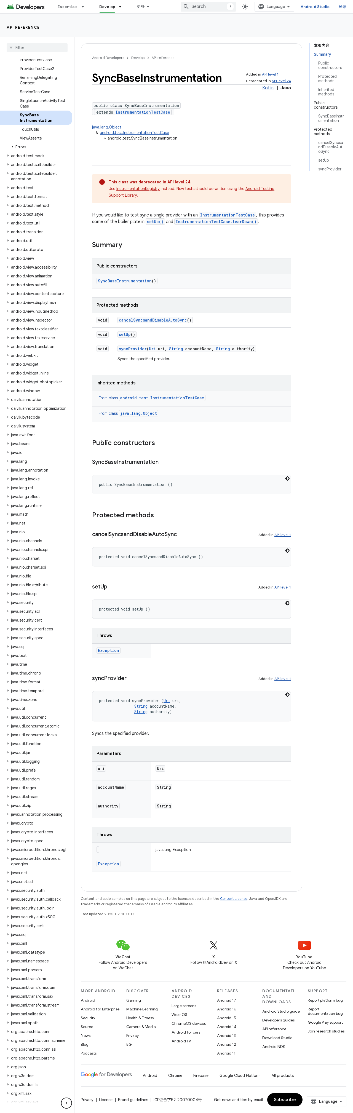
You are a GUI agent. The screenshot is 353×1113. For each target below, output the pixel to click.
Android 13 (226, 1035)
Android (88, 1000)
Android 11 (226, 1053)
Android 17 (226, 1000)
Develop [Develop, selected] (107, 6)
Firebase (200, 1075)
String (176, 348)
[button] (36, 147)
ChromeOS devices (189, 1023)
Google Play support (325, 1022)
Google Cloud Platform (240, 1075)
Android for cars (186, 1032)
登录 (343, 6)
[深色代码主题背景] (287, 478)
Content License (233, 898)
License (106, 1100)
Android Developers (108, 57)
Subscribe (285, 1100)
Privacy (132, 1035)
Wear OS (179, 1014)
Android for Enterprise (100, 1009)
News (85, 1035)
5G (129, 1044)
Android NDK (273, 1046)
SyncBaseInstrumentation (125, 280)
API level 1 (270, 74)
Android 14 (226, 1026)
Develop (138, 57)
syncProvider (133, 348)
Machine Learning (142, 1009)
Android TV (181, 1041)
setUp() (155, 221)
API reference (23, 27)
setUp (125, 334)
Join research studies (326, 1031)
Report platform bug (325, 1000)
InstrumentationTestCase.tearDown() (216, 221)
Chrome (175, 1075)
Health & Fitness (140, 1017)
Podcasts (89, 1053)
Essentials (68, 6)
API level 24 (281, 81)
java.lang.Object (106, 127)
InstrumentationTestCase (143, 112)
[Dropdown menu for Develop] (122, 6)
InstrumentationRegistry (138, 188)
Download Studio (277, 1037)
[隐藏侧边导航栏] (66, 1103)
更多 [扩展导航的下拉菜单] (141, 6)
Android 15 (226, 1017)
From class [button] (152, 397)
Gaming (133, 1000)
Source (87, 1026)
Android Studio (315, 6)
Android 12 (226, 1044)
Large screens (184, 1005)
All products (283, 1075)
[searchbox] (37, 47)
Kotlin (268, 88)
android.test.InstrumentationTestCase (134, 132)
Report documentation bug (325, 1011)
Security (88, 1017)
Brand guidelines (133, 1100)
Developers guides (278, 1020)
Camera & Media (141, 1026)
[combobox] (208, 7)
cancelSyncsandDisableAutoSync (153, 320)
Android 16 (226, 1009)
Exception (108, 650)
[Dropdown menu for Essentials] (85, 6)
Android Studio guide (281, 1011)
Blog (85, 1044)
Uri (152, 348)
